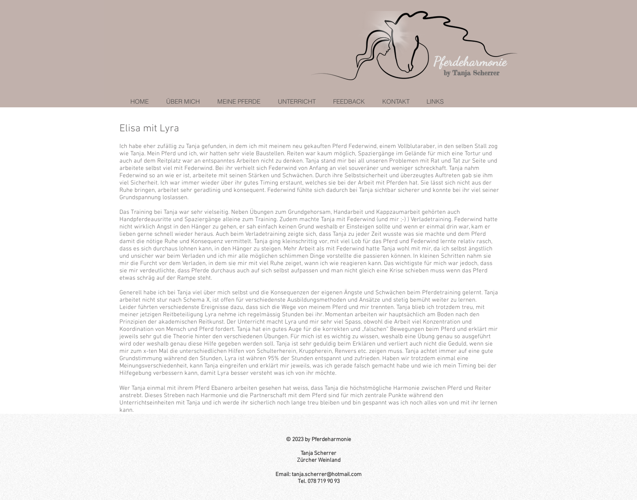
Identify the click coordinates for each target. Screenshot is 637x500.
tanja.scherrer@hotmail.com (327, 474)
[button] (236, 101)
